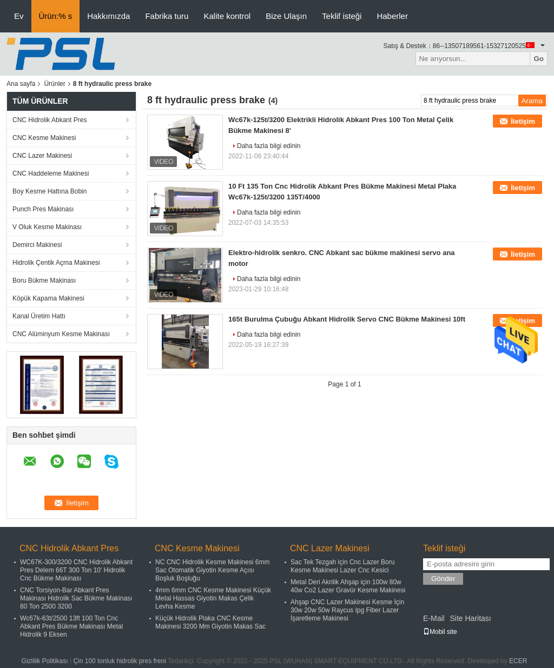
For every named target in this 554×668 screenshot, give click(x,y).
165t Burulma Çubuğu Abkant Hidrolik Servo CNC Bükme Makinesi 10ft (346, 319)
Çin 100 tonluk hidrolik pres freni (119, 661)
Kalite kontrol (226, 16)
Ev (19, 16)
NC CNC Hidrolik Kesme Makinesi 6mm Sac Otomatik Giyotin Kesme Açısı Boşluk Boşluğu (212, 570)
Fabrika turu (166, 16)
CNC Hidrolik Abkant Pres (49, 120)
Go (538, 59)
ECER (518, 661)
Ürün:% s (55, 16)
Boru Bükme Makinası (44, 280)
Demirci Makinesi (37, 245)
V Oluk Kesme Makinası (47, 227)
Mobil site (440, 632)
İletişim (523, 121)
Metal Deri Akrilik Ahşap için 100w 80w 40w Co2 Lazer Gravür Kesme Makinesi (348, 586)
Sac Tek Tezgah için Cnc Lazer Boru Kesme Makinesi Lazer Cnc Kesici (342, 566)
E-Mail (434, 618)
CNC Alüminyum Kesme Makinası (61, 334)
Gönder (443, 579)
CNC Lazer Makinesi (42, 155)
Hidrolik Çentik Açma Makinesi (56, 262)
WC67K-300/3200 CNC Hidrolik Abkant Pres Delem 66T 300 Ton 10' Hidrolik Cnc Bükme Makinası (76, 570)
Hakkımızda (108, 16)
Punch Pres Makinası (43, 209)
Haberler (392, 16)
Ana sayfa (20, 84)
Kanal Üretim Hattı (38, 316)
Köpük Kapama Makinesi (48, 298)
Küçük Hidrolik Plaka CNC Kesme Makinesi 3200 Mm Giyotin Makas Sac (210, 622)
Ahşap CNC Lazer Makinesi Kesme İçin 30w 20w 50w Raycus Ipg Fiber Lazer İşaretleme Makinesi (347, 610)
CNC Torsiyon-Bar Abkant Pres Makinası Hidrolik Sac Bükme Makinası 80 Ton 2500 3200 (76, 598)
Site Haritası (470, 618)
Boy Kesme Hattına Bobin (49, 191)
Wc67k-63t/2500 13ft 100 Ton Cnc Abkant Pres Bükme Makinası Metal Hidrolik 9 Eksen (71, 626)
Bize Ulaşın (286, 16)
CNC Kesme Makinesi (44, 138)
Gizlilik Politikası (45, 661)
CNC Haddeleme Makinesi (50, 173)
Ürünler (54, 84)
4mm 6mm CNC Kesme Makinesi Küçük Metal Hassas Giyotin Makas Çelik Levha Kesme (213, 598)
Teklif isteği (341, 16)
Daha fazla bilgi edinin (268, 146)
